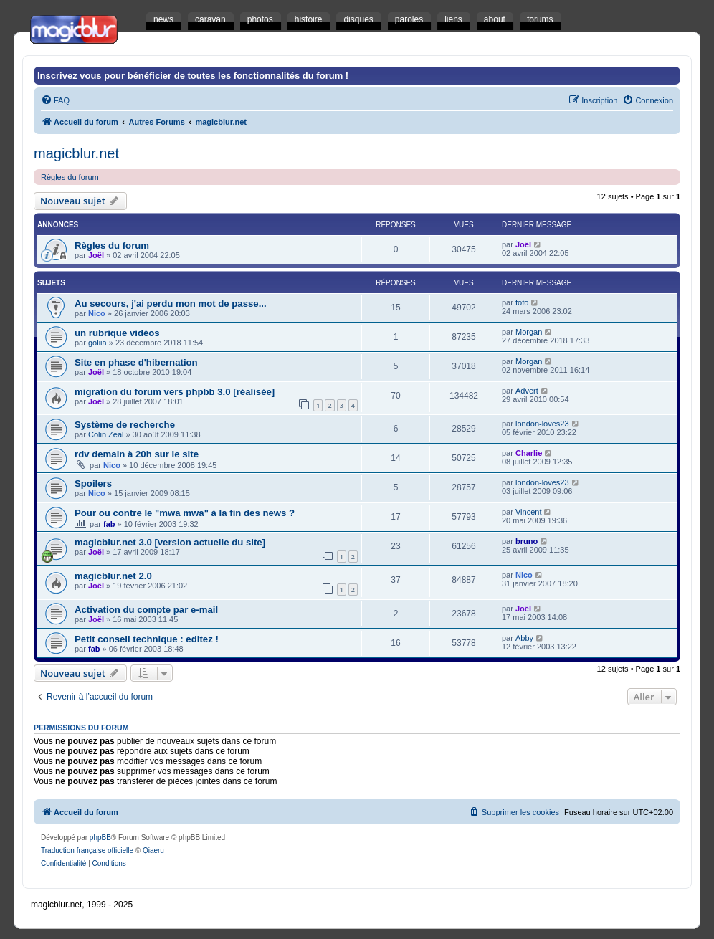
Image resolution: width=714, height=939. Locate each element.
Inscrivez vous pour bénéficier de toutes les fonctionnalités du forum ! (192, 75)
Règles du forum (70, 177)
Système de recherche (125, 424)
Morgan (528, 332)
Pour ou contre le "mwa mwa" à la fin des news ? (185, 512)
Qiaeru (153, 850)
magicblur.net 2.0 (113, 576)
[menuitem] (55, 100)
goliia (97, 342)
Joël (96, 255)
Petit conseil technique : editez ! (147, 639)
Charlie (528, 453)
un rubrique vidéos (117, 333)
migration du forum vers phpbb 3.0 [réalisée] (175, 391)
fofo (521, 302)
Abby (524, 638)
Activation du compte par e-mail (146, 609)
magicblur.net (76, 153)
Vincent (528, 511)
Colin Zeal (106, 434)
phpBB (100, 838)
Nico (96, 313)
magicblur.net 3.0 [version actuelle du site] (170, 542)
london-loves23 (542, 423)
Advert (526, 390)
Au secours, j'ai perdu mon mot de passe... (171, 303)
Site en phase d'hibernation (136, 362)
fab (109, 524)
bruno (526, 541)
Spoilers (93, 483)
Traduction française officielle (87, 850)
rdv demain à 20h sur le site (137, 454)
